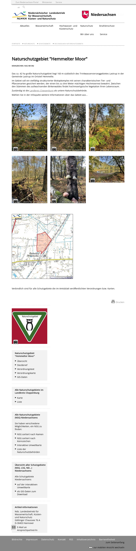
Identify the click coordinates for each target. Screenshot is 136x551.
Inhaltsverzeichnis (86, 539)
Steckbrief (22, 365)
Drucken (120, 302)
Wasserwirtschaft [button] (44, 25)
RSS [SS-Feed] (71, 539)
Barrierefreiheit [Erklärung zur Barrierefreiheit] (107, 539)
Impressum (32, 539)
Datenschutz (47, 539)
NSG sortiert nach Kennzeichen (26, 440)
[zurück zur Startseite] (38, 16)
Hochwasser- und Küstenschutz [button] (68, 27)
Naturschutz (29, 44)
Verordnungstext (25, 369)
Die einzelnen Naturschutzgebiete (68, 44)
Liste (19, 401)
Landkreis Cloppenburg (42, 90)
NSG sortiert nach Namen (30, 434)
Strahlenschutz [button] (107, 25)
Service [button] (103, 34)
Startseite (16, 44)
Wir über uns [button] (87, 34)
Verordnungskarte (26, 373)
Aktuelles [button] (24, 25)
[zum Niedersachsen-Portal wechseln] (99, 18)
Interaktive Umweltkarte (29, 445)
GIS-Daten (22, 377)
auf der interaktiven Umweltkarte (27, 486)
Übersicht (22, 361)
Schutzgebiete (44, 44)
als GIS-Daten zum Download (26, 493)
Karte (20, 397)
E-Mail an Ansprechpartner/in (25, 529)
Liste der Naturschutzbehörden (28, 450)
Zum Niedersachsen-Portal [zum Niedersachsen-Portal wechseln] (27, 2)
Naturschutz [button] (86, 25)
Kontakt (62, 539)
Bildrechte (17, 539)
